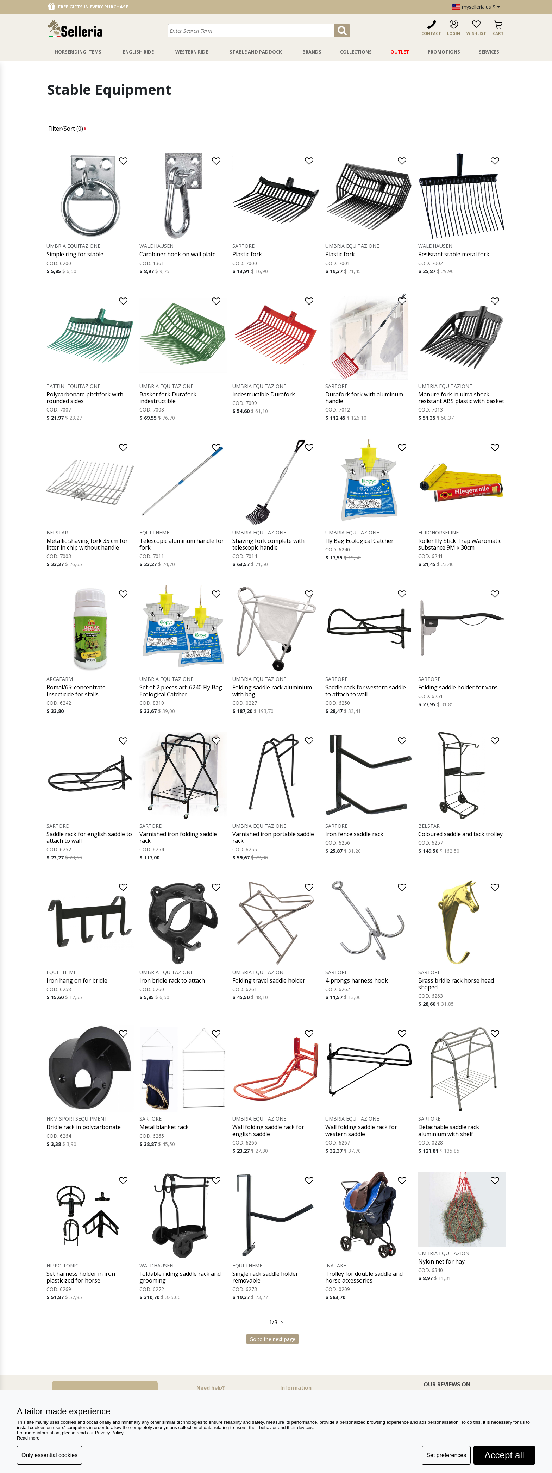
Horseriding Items (78, 52)
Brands (311, 52)
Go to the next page (272, 1339)
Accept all (504, 1455)
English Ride (138, 52)
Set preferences (446, 1455)
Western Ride (191, 52)
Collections (356, 52)
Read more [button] (28, 1438)
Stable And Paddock (256, 52)
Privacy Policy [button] (109, 1432)
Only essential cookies (49, 1455)
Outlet (399, 52)
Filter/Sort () (67, 128)
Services (489, 52)
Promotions (444, 52)
